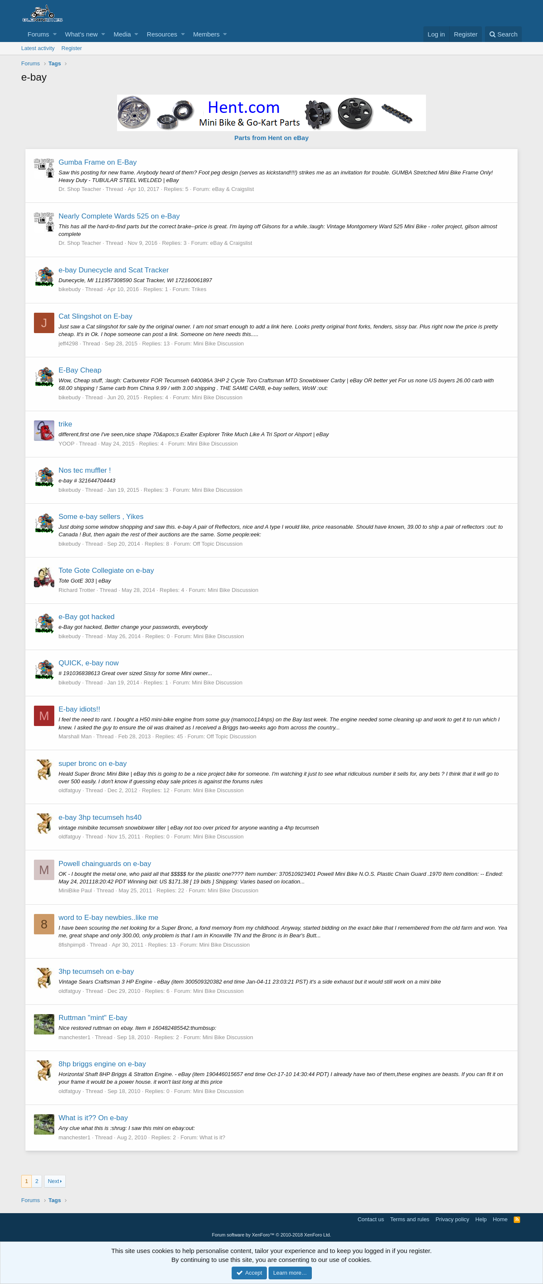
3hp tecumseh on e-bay (96, 971)
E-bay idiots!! (80, 709)
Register (72, 48)
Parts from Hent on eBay (271, 137)
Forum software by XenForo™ (271, 1234)
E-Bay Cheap (80, 370)
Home (500, 1219)
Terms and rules (409, 1219)
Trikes (199, 289)
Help (481, 1219)
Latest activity (38, 48)
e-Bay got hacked (87, 617)
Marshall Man (75, 736)
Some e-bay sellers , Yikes (101, 517)
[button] (55, 34)
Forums (38, 34)
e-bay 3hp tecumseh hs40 (100, 817)
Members (206, 34)
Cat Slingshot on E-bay (96, 316)
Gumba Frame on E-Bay (98, 162)
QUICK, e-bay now (89, 663)
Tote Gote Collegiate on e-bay (106, 570)
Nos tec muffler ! (85, 470)
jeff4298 (68, 343)
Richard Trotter (77, 590)
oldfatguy (70, 790)
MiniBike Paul (75, 890)
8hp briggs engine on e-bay (102, 1064)
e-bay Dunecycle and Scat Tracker (114, 270)
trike (66, 424)
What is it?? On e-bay (93, 1118)
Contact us (371, 1219)
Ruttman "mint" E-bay (93, 1018)
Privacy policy (452, 1219)
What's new (81, 34)
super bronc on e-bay (93, 764)
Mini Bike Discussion (219, 343)
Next (53, 1181)
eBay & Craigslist (234, 189)
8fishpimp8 (72, 945)
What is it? (213, 1137)
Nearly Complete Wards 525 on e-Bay (119, 216)
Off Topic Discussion (218, 544)
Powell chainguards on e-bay (105, 864)
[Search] (503, 34)
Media (122, 34)
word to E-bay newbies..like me (109, 918)
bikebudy (70, 289)
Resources (162, 34)
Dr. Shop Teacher (80, 189)
